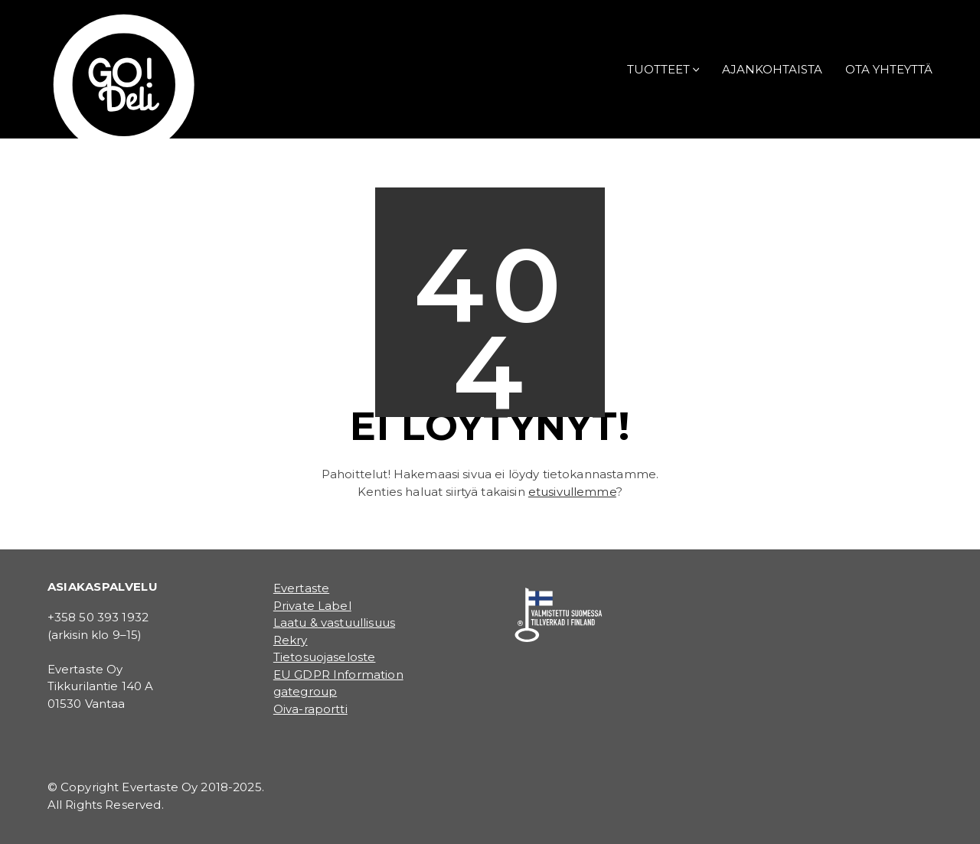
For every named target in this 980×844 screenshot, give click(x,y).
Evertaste (301, 588)
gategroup (305, 691)
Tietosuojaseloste (324, 657)
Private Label (312, 605)
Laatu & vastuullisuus (334, 622)
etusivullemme (572, 491)
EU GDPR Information (338, 674)
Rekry (290, 640)
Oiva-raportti (310, 709)
